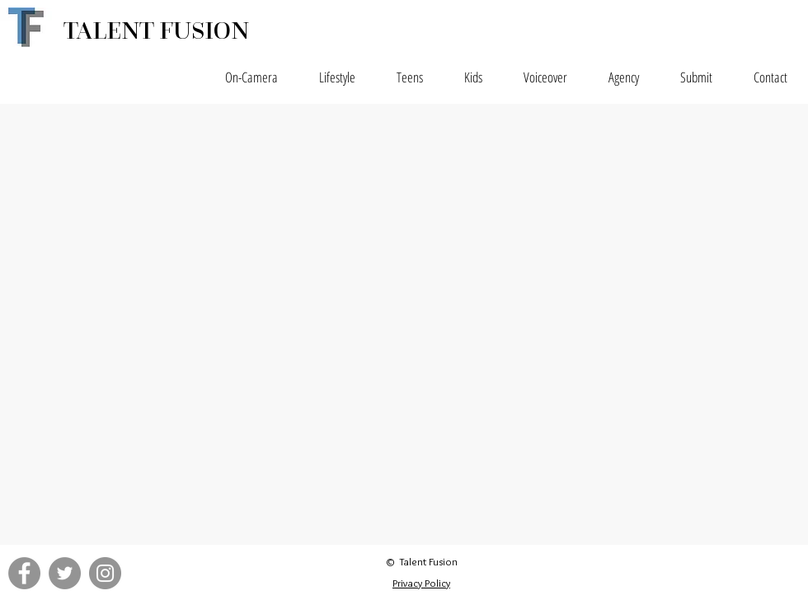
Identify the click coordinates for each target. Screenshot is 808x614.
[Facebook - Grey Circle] (24, 573)
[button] (251, 77)
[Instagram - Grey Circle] (105, 573)
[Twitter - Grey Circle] (65, 573)
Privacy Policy (421, 582)
